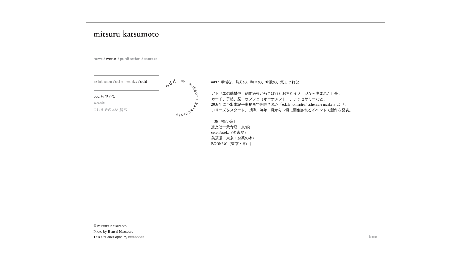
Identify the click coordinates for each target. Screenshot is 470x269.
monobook (136, 237)
